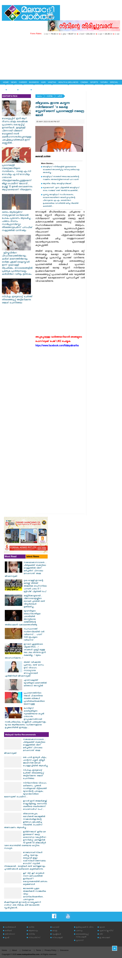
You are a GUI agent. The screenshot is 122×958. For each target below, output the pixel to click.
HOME (6, 82)
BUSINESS (34, 82)
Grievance (64, 950)
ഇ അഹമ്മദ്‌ (104, 938)
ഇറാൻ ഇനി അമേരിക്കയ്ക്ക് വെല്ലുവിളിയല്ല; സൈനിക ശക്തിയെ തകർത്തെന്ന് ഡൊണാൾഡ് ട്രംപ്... (35, 805)
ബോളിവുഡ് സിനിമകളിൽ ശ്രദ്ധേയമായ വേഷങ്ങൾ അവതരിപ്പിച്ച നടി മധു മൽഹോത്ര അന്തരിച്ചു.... (61, 170)
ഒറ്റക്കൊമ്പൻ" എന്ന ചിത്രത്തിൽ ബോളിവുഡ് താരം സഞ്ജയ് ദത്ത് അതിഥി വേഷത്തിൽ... (61, 189)
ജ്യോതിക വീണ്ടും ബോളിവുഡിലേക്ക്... (58, 183)
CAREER (23, 82)
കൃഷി (7, 938)
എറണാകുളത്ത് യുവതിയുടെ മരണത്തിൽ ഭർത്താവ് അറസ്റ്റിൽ (35, 683)
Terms (38, 950)
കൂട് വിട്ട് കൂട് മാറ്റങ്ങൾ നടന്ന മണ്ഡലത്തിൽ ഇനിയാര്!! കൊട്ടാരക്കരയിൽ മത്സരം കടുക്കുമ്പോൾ (35, 879)
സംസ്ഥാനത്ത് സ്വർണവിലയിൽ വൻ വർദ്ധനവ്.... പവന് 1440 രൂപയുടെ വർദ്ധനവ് (34, 635)
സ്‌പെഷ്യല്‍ (57, 938)
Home (4, 950)
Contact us (26, 950)
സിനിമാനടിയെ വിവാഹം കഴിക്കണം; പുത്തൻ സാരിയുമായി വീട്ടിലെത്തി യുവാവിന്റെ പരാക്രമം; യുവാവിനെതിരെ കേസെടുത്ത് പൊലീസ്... (25, 790)
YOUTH (6, 87)
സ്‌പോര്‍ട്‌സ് (34, 938)
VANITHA (52, 82)
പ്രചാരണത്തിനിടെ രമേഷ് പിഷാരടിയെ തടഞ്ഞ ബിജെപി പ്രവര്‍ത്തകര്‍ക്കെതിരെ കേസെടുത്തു (34, 699)
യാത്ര (54, 931)
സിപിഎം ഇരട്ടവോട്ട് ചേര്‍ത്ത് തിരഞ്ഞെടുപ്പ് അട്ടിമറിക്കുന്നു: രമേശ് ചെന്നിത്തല (17, 298)
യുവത (102, 927)
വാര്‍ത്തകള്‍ (10, 927)
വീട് (101, 934)
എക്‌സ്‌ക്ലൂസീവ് (106, 931)
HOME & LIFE (18, 87)
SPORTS (94, 82)
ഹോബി (55, 927)
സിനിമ (49, 96)
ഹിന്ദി (60, 96)
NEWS (14, 82)
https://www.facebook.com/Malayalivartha (57, 346)
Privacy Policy (50, 950)
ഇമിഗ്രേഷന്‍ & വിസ (84, 927)
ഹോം (39, 96)
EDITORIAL (31, 87)
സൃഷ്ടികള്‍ (56, 934)
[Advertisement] (61, 58)
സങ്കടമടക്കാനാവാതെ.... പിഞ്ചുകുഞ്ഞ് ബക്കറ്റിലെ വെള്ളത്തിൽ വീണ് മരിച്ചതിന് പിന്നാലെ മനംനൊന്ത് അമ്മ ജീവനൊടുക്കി (26, 569)
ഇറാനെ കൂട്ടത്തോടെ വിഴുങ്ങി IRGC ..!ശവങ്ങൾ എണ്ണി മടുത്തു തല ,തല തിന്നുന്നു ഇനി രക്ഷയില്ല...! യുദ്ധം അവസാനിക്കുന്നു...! (25, 651)
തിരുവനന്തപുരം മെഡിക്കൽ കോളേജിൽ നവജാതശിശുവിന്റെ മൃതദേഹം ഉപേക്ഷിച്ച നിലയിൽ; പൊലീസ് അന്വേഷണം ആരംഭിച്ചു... (24, 821)
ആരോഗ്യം (33, 931)
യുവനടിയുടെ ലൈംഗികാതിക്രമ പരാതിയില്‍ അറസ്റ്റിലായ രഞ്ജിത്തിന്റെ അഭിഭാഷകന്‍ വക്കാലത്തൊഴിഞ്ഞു (22, 618)
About (14, 950)
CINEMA (84, 82)
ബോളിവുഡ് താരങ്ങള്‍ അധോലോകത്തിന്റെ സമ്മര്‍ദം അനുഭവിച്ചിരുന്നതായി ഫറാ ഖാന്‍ (61, 178)
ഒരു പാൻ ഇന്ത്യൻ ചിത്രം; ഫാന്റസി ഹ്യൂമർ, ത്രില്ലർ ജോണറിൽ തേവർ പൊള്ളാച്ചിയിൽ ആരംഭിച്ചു (35, 761)
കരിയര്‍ (8, 931)
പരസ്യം (79, 931)
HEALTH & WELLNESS (68, 82)
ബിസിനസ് (10, 934)
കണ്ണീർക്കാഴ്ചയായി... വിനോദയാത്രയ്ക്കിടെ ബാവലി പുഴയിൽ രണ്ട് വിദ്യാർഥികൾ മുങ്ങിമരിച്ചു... (34, 601)
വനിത (31, 927)
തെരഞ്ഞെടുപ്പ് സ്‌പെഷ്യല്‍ (82, 936)
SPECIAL (114, 82)
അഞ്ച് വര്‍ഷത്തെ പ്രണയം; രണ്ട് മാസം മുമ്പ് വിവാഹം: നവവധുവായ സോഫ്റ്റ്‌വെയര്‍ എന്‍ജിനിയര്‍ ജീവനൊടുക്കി (24, 669)
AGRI (43, 82)
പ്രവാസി (79, 940)
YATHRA (104, 82)
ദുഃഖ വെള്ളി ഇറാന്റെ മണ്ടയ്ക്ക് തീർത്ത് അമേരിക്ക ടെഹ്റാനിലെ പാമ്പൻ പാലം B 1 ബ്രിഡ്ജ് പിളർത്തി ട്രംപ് (35, 586)
